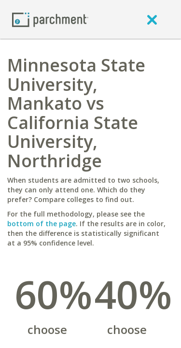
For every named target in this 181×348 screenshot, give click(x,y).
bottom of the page (41, 223)
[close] (152, 19)
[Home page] (50, 19)
